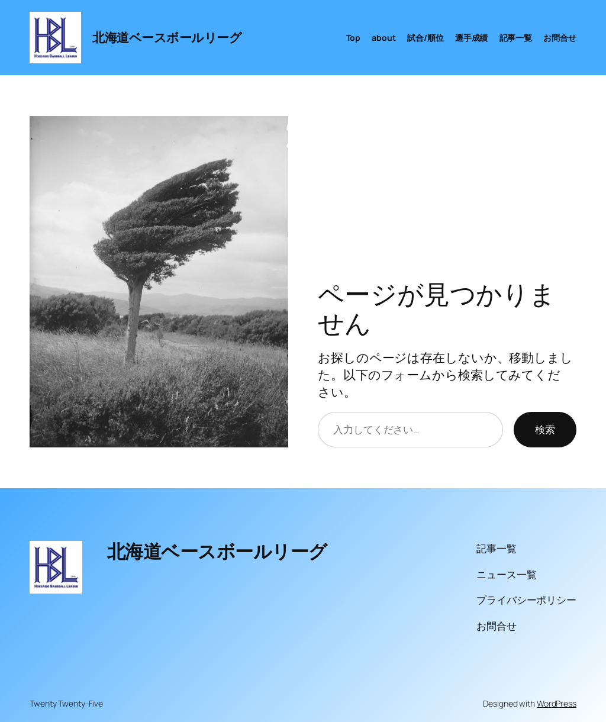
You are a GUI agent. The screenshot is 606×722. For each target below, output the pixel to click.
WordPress (556, 703)
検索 (545, 429)
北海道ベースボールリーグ (166, 37)
